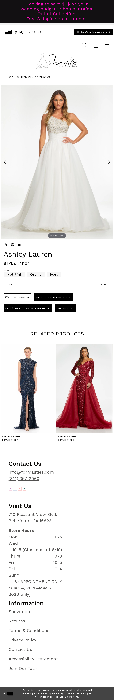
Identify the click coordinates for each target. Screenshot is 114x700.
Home (10, 77)
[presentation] (29, 388)
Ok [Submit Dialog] (10, 693)
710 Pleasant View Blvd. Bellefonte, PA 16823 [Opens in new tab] (33, 517)
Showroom (20, 611)
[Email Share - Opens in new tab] (19, 244)
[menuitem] (23, 32)
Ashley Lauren (25, 77)
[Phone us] (23, 32)
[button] (96, 45)
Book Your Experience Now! (53, 297)
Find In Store (65, 308)
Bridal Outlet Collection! (65, 11)
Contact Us (20, 649)
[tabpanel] (57, 162)
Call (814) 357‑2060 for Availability (28, 308)
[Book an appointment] (93, 32)
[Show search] (84, 45)
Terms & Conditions (29, 630)
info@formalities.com (31, 472)
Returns (17, 621)
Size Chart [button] (102, 284)
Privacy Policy (22, 639)
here (75, 697)
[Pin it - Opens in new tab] (12, 244)
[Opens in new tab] (10, 489)
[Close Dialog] (4, 693)
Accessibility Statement (33, 658)
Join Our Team (24, 668)
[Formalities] (57, 61)
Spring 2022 (43, 77)
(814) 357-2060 (24, 478)
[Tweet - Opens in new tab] (6, 244)
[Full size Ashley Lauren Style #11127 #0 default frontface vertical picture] (57, 162)
